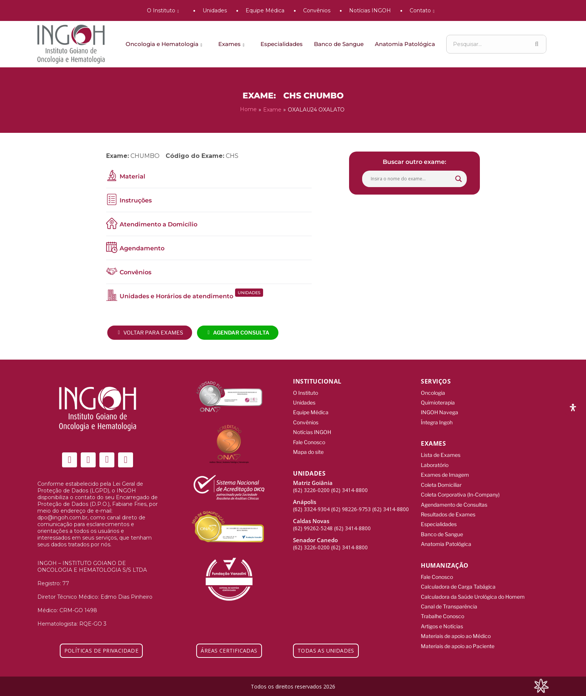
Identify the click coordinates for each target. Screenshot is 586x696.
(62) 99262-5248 (313, 523)
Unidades (215, 10)
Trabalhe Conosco (442, 606)
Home (248, 109)
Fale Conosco (309, 439)
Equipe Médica (265, 10)
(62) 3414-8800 (349, 485)
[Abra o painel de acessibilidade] (573, 407)
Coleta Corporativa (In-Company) (460, 489)
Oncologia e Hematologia (165, 44)
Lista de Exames (440, 452)
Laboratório (434, 461)
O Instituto (164, 10)
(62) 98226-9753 (351, 504)
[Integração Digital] (541, 685)
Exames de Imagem (445, 471)
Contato (423, 10)
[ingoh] (71, 44)
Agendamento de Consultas (454, 499)
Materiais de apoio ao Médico (456, 625)
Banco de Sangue (339, 44)
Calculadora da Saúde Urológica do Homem (473, 587)
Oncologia (433, 392)
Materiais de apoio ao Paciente (457, 634)
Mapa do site (308, 448)
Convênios (316, 10)
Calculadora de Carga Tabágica (458, 578)
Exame (272, 109)
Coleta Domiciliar (441, 480)
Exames (232, 44)
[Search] (536, 44)
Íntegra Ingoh (437, 420)
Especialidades (281, 44)
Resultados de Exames (448, 508)
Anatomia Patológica (405, 44)
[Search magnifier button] (458, 178)
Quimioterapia (438, 401)
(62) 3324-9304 (311, 504)
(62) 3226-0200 (311, 485)
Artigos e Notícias (442, 615)
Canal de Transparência (449, 596)
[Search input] (411, 178)
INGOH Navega (439, 410)
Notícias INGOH (370, 10)
